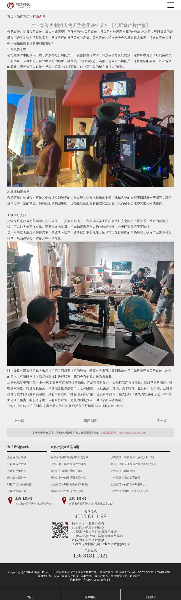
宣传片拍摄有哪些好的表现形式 (69, 457)
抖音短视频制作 (16, 470)
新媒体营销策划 (16, 491)
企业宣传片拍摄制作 (115, 544)
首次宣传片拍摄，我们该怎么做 (130, 491)
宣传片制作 (80, 540)
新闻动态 (23, 16)
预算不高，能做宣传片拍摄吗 (68, 464)
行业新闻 (39, 16)
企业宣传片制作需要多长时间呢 (69, 484)
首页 (10, 16)
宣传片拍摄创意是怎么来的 (67, 470)
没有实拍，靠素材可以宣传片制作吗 (132, 457)
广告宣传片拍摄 (16, 464)
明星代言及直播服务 (19, 484)
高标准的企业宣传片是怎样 (67, 491)
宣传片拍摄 (96, 540)
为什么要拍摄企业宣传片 (125, 477)
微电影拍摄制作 (16, 477)
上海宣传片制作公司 (86, 544)
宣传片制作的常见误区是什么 (68, 477)
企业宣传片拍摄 (16, 457)
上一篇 (24, 420)
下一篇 (157, 420)
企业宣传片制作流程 (123, 470)
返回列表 (90, 420)
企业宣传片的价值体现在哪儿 (128, 484)
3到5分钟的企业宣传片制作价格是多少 (134, 464)
